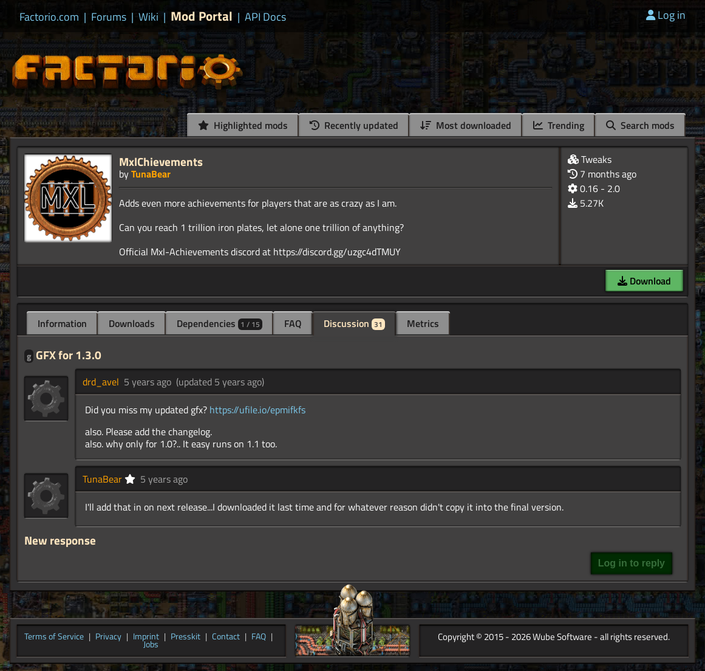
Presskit (185, 637)
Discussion (354, 323)
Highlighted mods (243, 125)
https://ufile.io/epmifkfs (257, 409)
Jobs (150, 645)
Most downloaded (465, 125)
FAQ (293, 323)
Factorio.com (49, 17)
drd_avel (101, 381)
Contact (226, 637)
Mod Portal (202, 16)
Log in (666, 15)
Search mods (640, 125)
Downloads (132, 323)
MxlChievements (161, 161)
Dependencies (219, 323)
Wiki (148, 17)
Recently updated (354, 125)
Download (644, 281)
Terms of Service (54, 637)
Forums (108, 17)
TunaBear (151, 174)
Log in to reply (631, 563)
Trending (558, 125)
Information (62, 323)
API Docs (265, 17)
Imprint (146, 637)
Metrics (423, 323)
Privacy (108, 637)
